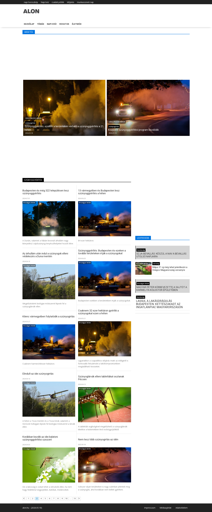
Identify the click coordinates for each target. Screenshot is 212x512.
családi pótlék (58, 2)
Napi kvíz (45, 2)
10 (66, 498)
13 (75, 498)
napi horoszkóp (31, 2)
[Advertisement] (106, 56)
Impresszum (149, 507)
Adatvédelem (182, 507)
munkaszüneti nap (85, 2)
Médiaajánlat (165, 507)
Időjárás (70, 2)
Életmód (76, 24)
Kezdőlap (29, 24)
